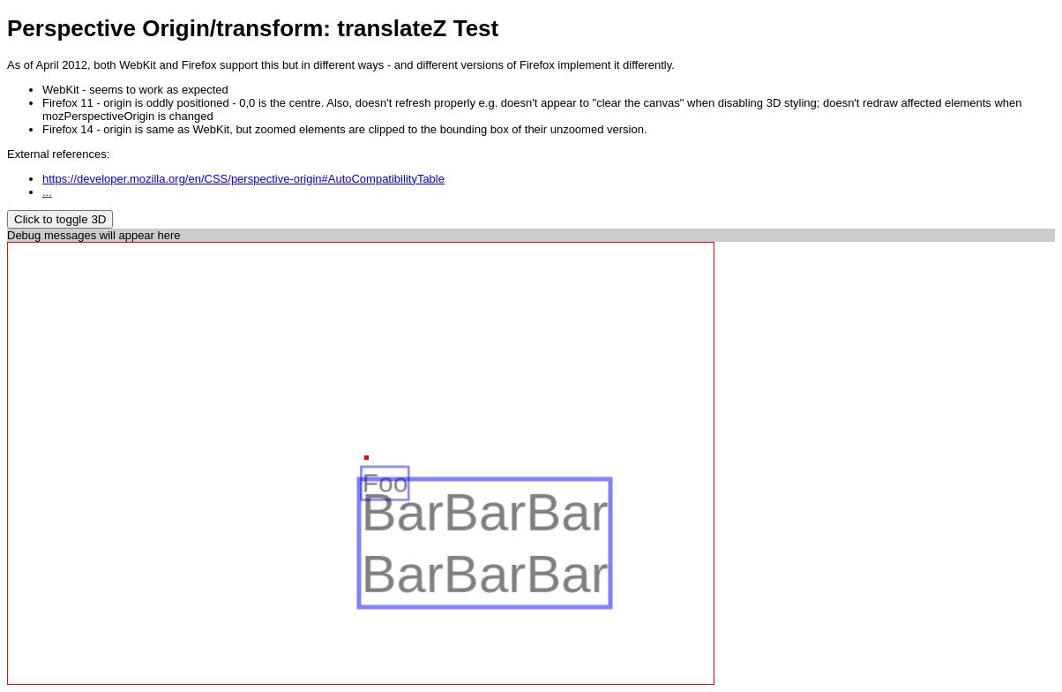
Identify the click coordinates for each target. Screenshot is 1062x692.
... (47, 192)
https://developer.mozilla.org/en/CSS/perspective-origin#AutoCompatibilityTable (243, 178)
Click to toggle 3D (60, 219)
